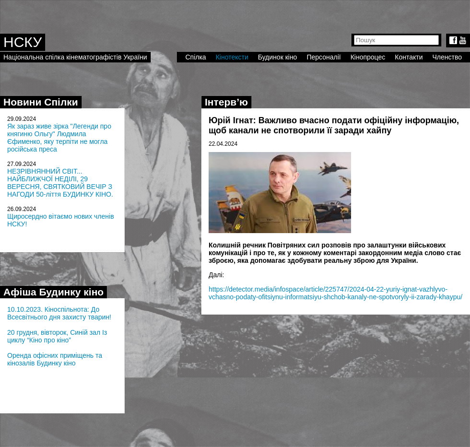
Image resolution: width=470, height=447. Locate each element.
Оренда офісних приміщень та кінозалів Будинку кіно (54, 359)
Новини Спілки (40, 101)
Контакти (409, 57)
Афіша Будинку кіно (53, 291)
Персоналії (323, 57)
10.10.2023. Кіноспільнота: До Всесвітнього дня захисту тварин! (59, 313)
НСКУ (22, 42)
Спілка (195, 57)
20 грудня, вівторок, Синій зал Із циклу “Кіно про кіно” (57, 336)
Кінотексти (232, 57)
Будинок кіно (277, 57)
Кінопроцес (368, 57)
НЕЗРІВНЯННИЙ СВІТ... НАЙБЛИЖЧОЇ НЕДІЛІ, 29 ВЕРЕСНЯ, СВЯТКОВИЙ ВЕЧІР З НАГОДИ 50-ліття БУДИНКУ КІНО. (60, 182)
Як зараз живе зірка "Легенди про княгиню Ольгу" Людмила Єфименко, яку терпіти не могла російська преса (59, 137)
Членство (447, 57)
